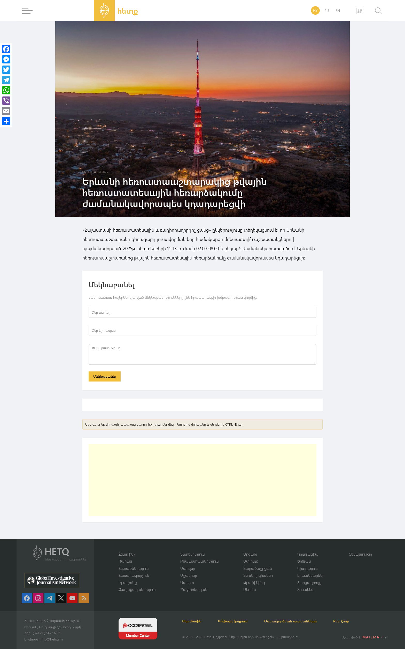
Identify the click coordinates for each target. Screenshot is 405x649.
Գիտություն (307, 568)
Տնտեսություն (192, 554)
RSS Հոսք (341, 621)
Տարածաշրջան (257, 568)
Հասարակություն (134, 575)
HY (315, 10)
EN (338, 10)
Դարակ (125, 561)
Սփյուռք (250, 561)
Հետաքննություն (134, 568)
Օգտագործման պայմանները (290, 621)
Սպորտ (187, 582)
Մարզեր (187, 568)
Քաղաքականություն (137, 589)
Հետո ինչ (127, 554)
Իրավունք (128, 582)
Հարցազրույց (309, 582)
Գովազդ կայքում (233, 621)
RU (326, 10)
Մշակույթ (188, 575)
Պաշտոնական (193, 589)
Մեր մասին (191, 621)
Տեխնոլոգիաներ (258, 575)
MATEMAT (371, 637)
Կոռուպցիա (307, 554)
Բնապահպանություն (199, 561)
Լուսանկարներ (310, 575)
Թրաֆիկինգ (254, 582)
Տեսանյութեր (360, 554)
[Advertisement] (202, 480)
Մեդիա (249, 589)
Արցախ (250, 554)
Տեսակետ (306, 589)
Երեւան (304, 561)
